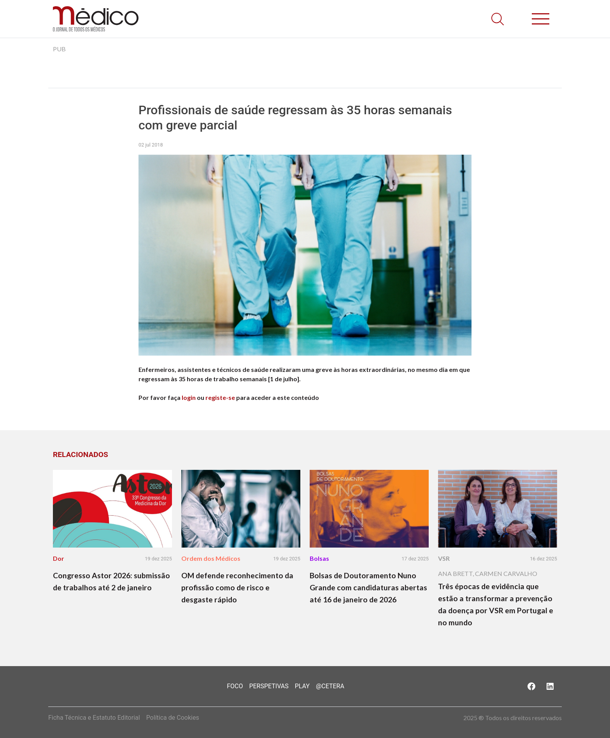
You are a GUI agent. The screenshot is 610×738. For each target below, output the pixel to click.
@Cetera (330, 686)
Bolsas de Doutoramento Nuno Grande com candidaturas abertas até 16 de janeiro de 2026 (368, 587)
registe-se (220, 397)
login (189, 397)
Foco (235, 686)
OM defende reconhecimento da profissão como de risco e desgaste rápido (237, 587)
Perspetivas (268, 686)
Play (302, 686)
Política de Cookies (172, 717)
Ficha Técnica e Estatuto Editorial (94, 717)
